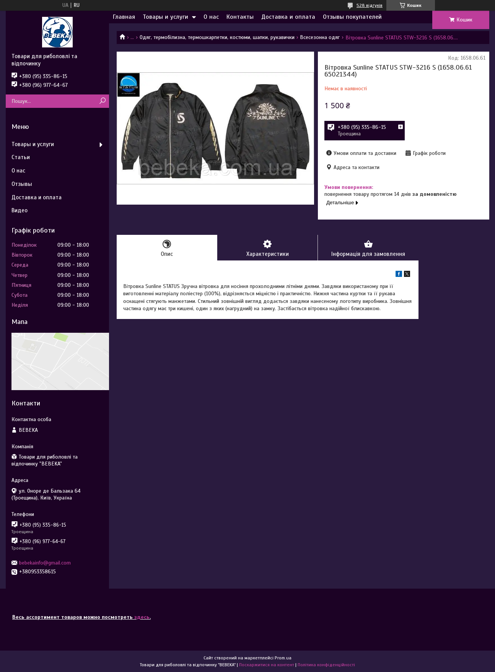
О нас (211, 17)
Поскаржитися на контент (266, 664)
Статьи (20, 157)
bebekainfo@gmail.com (45, 563)
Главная (124, 17)
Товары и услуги (165, 17)
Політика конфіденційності (326, 664)
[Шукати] (102, 101)
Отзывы (21, 184)
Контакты (240, 17)
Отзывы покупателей (352, 17)
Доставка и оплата (288, 17)
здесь (142, 617)
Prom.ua (283, 658)
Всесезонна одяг (320, 37)
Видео (19, 210)
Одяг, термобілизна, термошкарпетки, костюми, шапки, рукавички (217, 37)
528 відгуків (370, 5)
